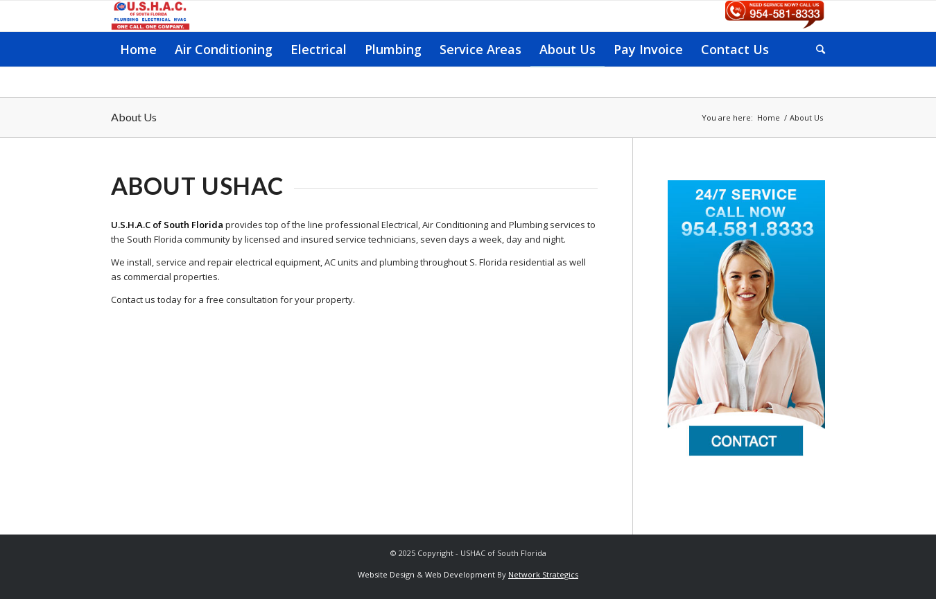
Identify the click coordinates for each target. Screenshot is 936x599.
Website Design (386, 574)
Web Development (460, 574)
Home (768, 117)
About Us (134, 116)
